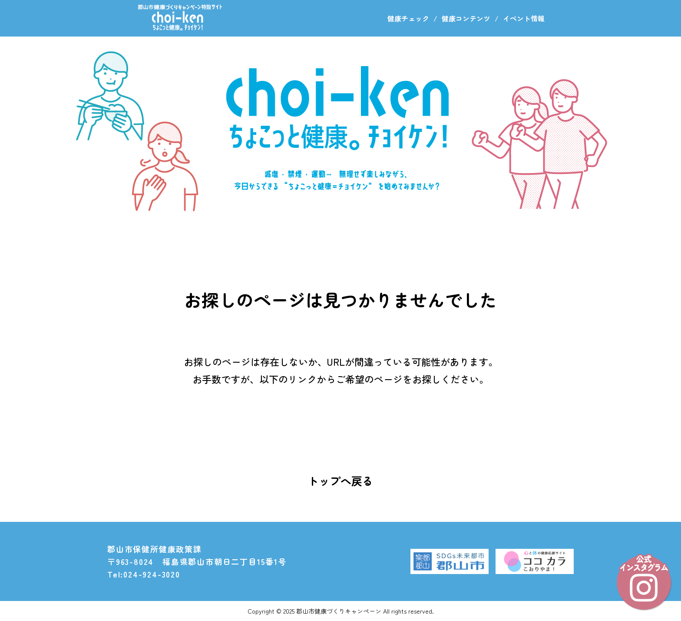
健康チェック (408, 18)
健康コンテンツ (466, 18)
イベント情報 (524, 18)
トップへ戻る (340, 480)
